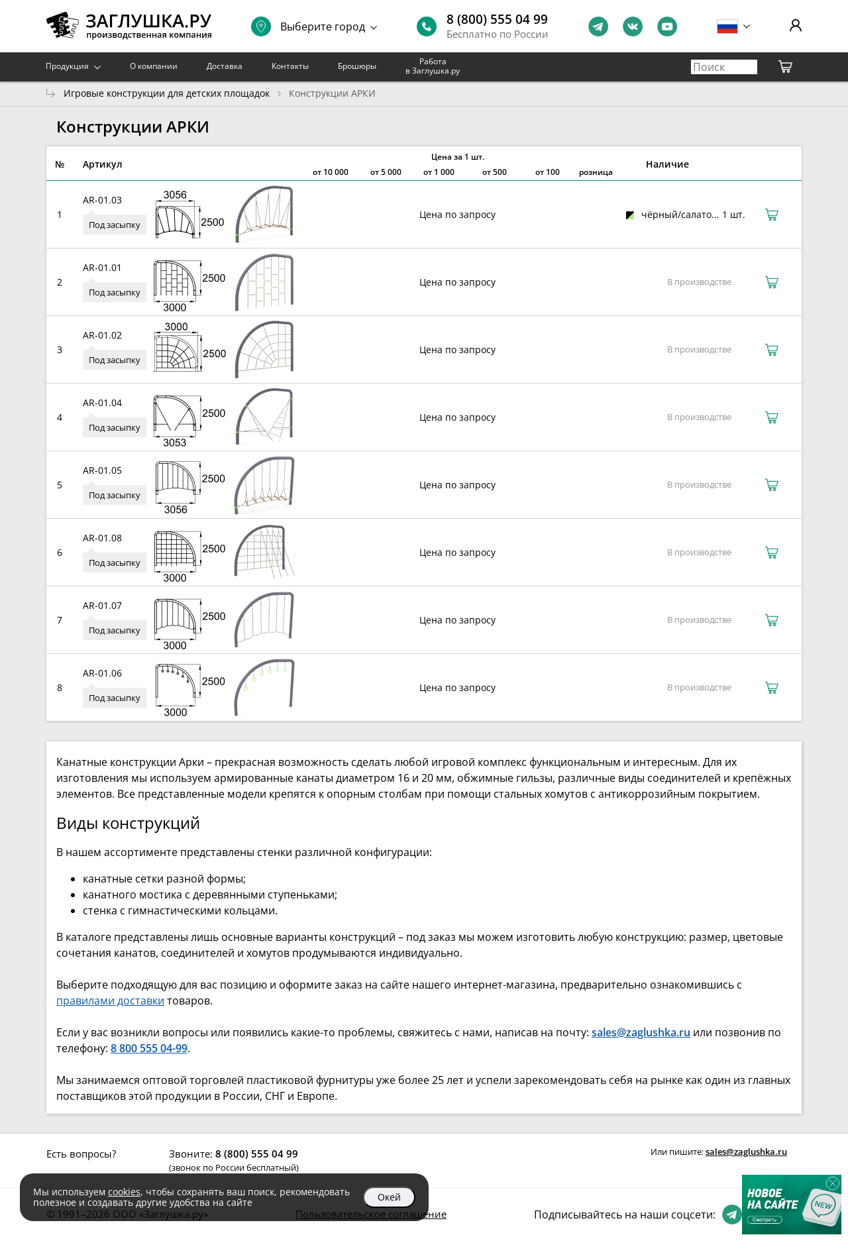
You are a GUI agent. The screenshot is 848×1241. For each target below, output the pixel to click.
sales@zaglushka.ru (746, 1152)
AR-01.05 (102, 470)
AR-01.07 (102, 605)
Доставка (224, 66)
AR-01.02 (102, 335)
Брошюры (357, 66)
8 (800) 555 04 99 (497, 19)
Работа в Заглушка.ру (432, 66)
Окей (389, 1197)
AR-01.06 (102, 673)
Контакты (290, 66)
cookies (124, 1191)
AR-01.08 (102, 537)
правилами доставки (110, 1000)
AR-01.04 (102, 402)
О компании (154, 66)
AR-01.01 (102, 267)
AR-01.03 (102, 199)
